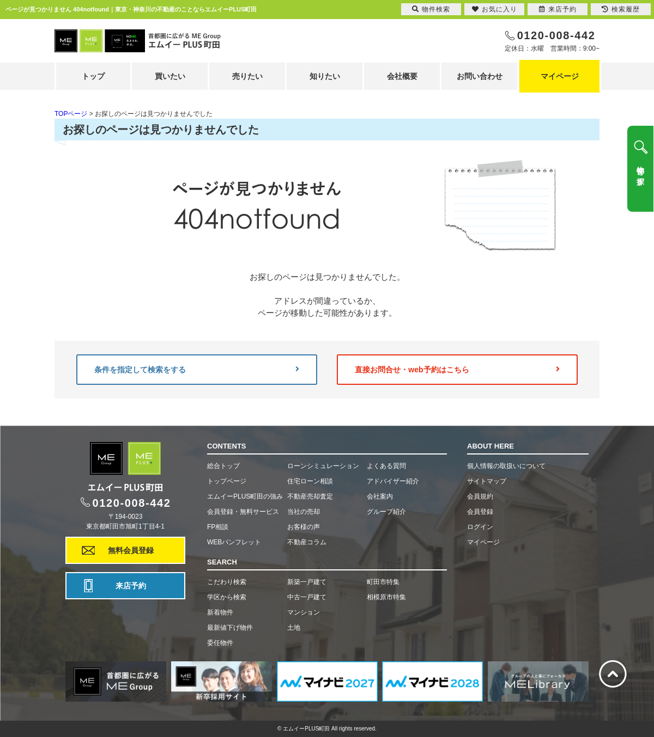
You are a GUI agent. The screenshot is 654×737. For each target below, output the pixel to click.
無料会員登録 (131, 550)
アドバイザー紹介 (393, 481)
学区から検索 (226, 597)
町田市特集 (383, 582)
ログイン (480, 527)
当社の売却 (303, 511)
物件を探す (640, 171)
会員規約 (480, 496)
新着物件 (220, 612)
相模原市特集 (386, 597)
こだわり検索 (226, 582)
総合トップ (223, 466)
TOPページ (71, 114)
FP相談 (217, 527)
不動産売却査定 (310, 496)
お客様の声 (303, 527)
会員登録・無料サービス (243, 511)
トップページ (226, 481)
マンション (303, 612)
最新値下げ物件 (230, 627)
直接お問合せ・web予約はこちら (457, 369)
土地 (293, 627)
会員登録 (480, 511)
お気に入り (494, 9)
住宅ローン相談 (310, 481)
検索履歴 (621, 9)
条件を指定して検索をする (196, 369)
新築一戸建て (306, 582)
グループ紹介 (386, 511)
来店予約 (131, 585)
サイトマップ (486, 481)
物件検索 (431, 9)
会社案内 (380, 496)
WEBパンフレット (234, 542)
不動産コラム (306, 542)
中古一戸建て (306, 597)
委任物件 (220, 643)
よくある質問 (386, 466)
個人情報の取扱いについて (506, 466)
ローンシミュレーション (323, 466)
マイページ (560, 76)
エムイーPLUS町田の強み (245, 496)
